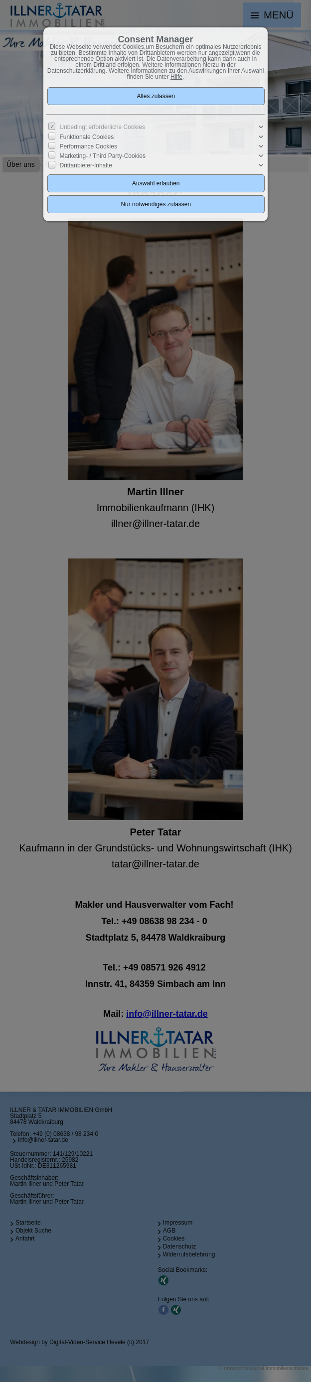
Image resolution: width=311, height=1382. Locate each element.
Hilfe (176, 76)
